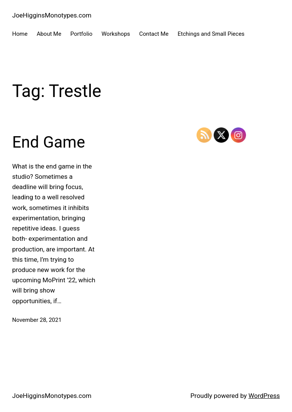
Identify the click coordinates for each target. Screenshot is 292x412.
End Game (48, 142)
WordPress (264, 395)
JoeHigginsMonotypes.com (51, 15)
